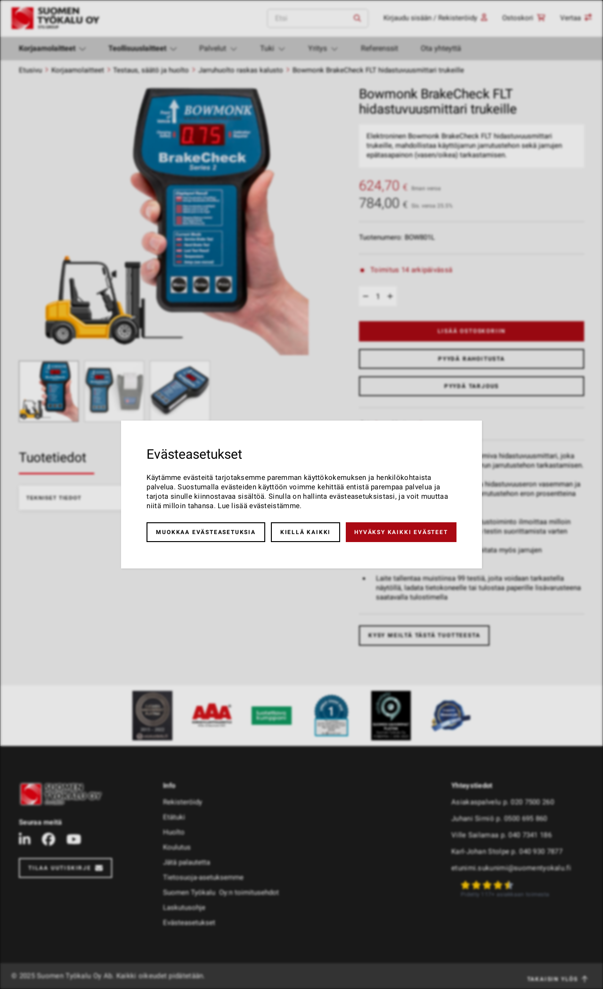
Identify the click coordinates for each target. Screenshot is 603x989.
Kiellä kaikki (305, 532)
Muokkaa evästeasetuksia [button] (205, 532)
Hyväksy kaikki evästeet (401, 532)
